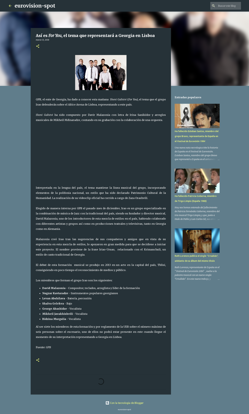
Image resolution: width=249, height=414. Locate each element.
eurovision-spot (35, 6)
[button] (38, 46)
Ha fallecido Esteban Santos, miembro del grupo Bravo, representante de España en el (196, 136)
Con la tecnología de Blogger (124, 402)
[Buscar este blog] (224, 6)
